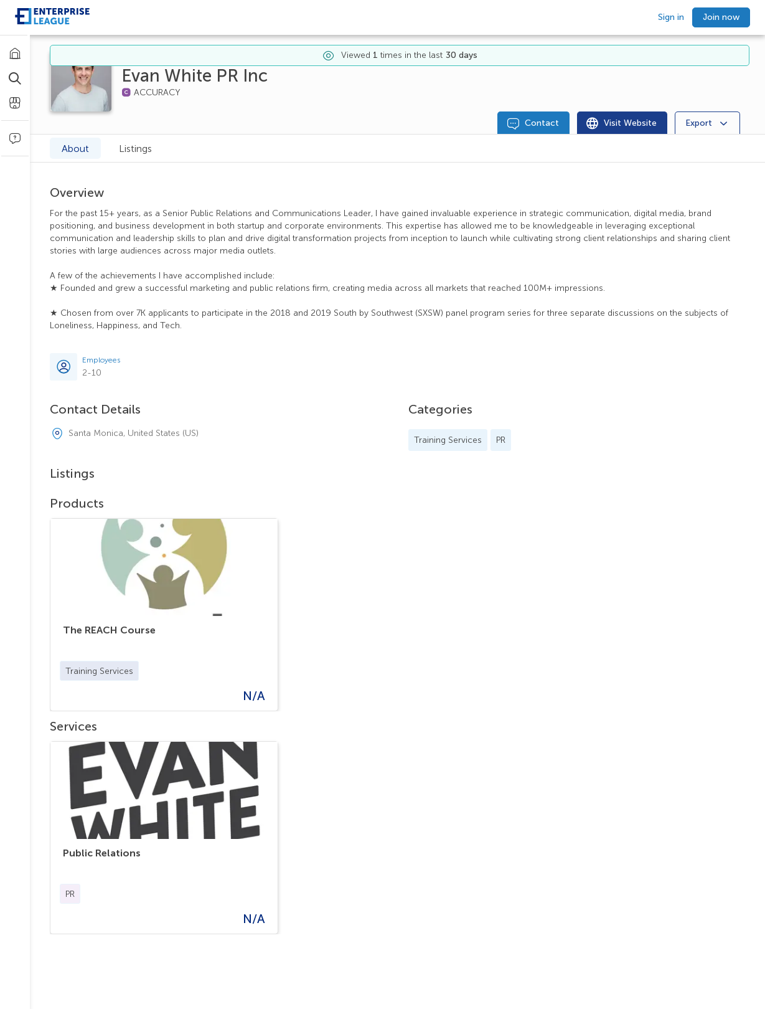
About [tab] (75, 148)
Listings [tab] (135, 148)
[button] (99, 671)
